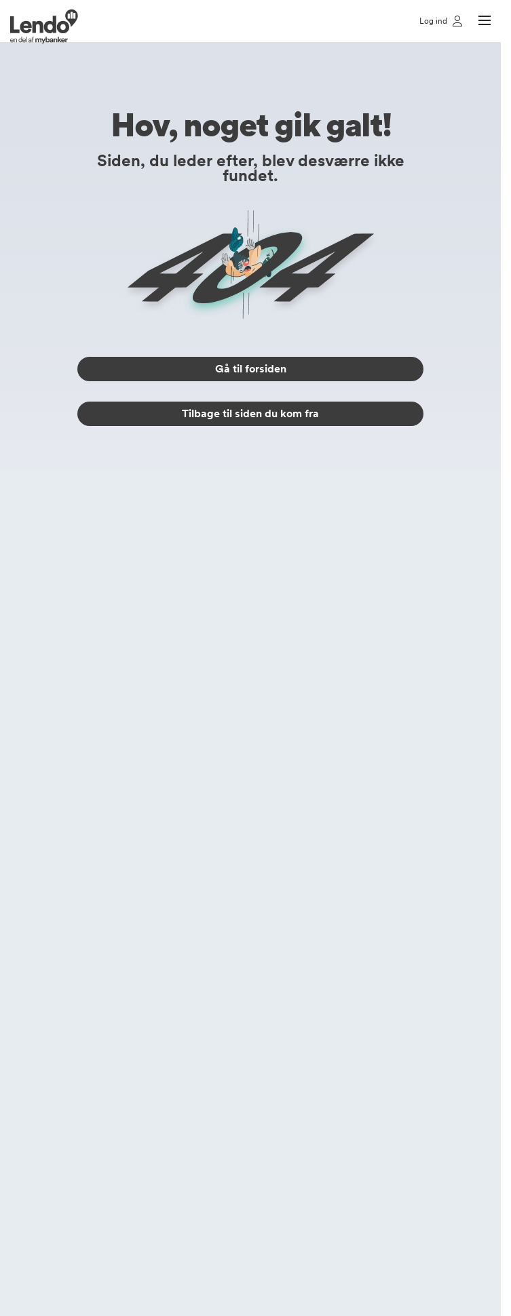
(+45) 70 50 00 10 (307, 525)
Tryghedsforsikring (116, 645)
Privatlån (95, 725)
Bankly (271, 1022)
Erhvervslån (101, 812)
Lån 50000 (101, 1058)
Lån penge (100, 558)
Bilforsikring (102, 666)
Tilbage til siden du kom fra (250, 413)
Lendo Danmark (291, 1080)
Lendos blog (103, 913)
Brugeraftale (283, 1000)
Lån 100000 (103, 1080)
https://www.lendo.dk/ (135, 1250)
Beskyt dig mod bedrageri (132, 978)
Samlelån (96, 580)
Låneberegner (107, 623)
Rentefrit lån (103, 790)
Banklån (94, 768)
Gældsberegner (110, 935)
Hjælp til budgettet (117, 957)
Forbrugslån (102, 746)
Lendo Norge (285, 1124)
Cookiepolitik (284, 957)
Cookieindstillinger (296, 978)
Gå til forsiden (250, 368)
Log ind (273, 892)
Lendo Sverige (288, 1102)
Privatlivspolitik (288, 935)
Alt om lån (99, 892)
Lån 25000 (101, 1037)
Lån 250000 (104, 1102)
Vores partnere (288, 913)
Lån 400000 (104, 1124)
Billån (88, 601)
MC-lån (93, 833)
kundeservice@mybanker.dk (329, 545)
